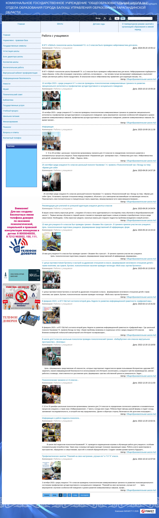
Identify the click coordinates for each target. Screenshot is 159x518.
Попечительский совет (13, 95)
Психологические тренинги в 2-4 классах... (60, 380)
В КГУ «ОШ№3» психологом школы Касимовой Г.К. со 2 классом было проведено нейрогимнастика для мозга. (90, 45)
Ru (123, 18)
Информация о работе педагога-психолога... (61, 418)
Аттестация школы (11, 51)
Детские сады (99, 24)
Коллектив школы (10, 62)
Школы (60, 24)
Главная (21, 24)
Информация (47, 127)
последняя (84, 495)
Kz (117, 18)
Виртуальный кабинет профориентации (20, 73)
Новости (6, 84)
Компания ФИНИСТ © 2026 (127, 511)
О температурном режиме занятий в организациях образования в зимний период (138, 27)
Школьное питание (11, 116)
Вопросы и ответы (11, 132)
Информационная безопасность (17, 78)
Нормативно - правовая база (15, 40)
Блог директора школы (13, 57)
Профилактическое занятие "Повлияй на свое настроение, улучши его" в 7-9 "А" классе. (80, 456)
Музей (6, 89)
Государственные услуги (13, 105)
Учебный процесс (10, 111)
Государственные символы (14, 46)
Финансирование (10, 122)
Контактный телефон (12, 138)
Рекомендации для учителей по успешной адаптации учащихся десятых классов (77, 206)
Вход (98, 18)
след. (75, 495)
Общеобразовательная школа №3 (141, 79)
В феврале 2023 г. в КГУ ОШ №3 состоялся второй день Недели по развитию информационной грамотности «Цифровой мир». (97, 301)
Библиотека (8, 100)
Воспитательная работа (13, 67)
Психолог (7, 127)
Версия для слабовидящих (140, 4)
